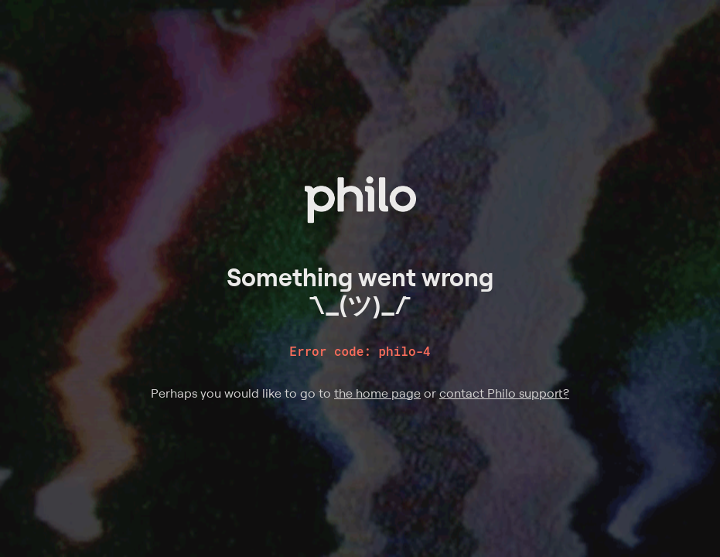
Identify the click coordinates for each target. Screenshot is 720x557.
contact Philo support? (504, 393)
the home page (377, 393)
